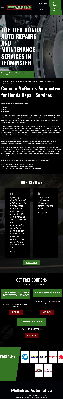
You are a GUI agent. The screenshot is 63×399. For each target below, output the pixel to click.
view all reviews (31, 262)
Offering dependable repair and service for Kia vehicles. (17, 166)
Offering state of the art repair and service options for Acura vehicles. (21, 168)
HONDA (10, 83)
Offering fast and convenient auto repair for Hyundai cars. (18, 164)
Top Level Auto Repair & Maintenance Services (32, 81)
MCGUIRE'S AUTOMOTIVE (10, 81)
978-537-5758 (17, 154)
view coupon (16, 312)
